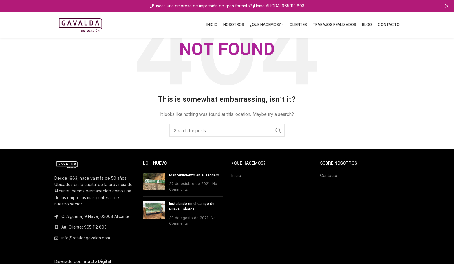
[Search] (227, 130)
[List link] (94, 227)
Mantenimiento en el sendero (194, 175)
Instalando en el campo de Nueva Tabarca (191, 206)
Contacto (328, 175)
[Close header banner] (447, 6)
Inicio (236, 175)
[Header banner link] (218, 6)
